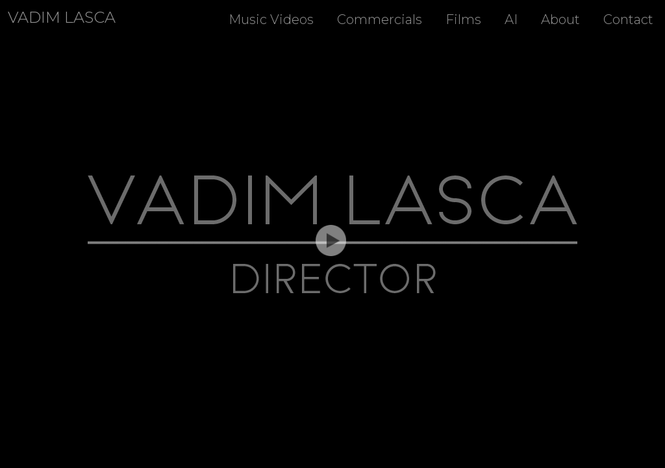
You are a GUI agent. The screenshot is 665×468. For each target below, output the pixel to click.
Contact (628, 19)
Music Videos (271, 19)
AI (511, 19)
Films (463, 19)
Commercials (379, 19)
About (560, 19)
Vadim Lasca (62, 17)
